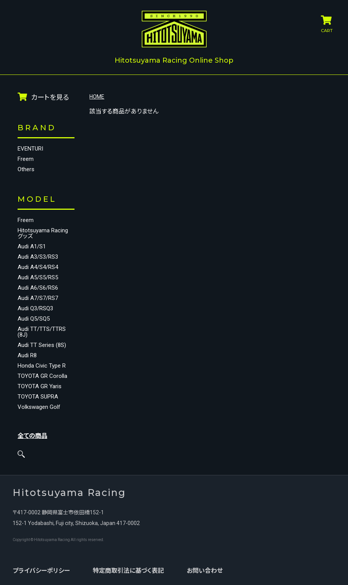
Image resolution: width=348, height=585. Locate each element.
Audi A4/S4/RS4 (38, 266)
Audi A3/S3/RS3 (38, 256)
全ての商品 (32, 435)
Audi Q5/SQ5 (34, 318)
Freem (26, 158)
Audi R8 (27, 355)
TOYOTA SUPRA (38, 396)
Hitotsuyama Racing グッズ (43, 232)
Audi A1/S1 (32, 246)
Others (26, 169)
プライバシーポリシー (41, 570)
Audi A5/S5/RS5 (38, 277)
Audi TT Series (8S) (42, 344)
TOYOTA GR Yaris (40, 386)
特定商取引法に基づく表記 (127, 570)
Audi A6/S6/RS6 (38, 287)
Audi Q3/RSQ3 (35, 308)
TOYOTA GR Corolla (42, 375)
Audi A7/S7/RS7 (38, 297)
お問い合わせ (204, 570)
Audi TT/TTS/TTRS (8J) (42, 331)
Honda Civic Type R (42, 365)
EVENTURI (30, 148)
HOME (96, 96)
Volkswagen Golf (39, 406)
